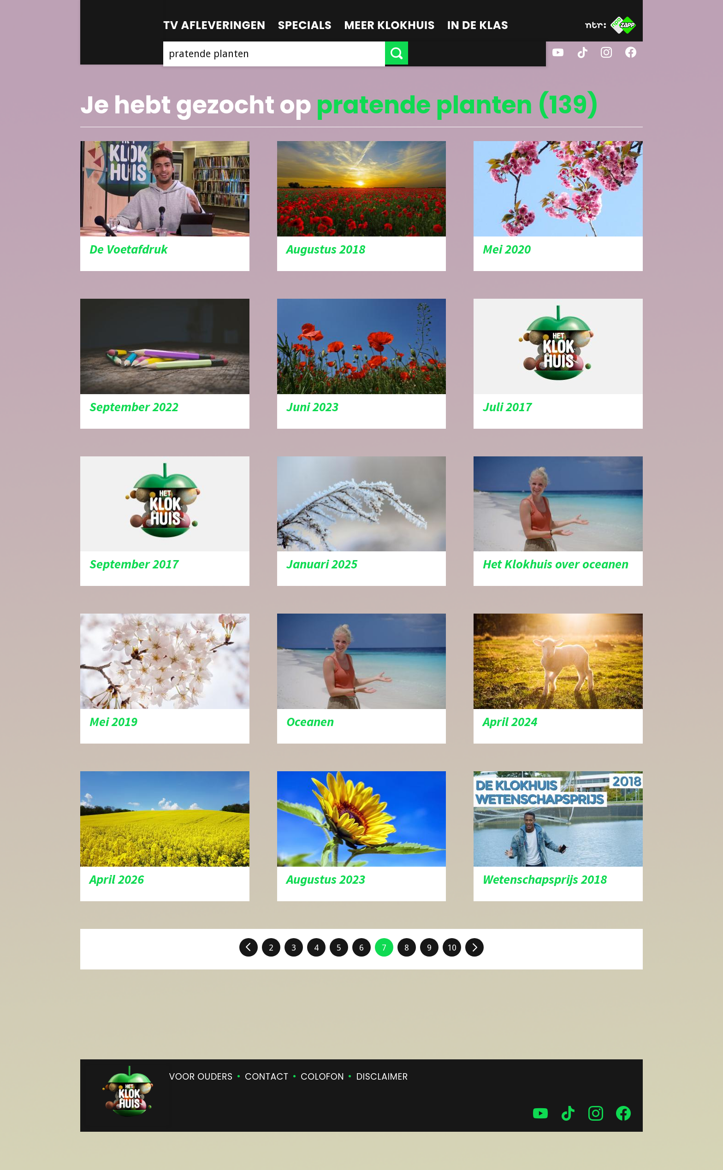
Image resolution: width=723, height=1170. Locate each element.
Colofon (322, 1076)
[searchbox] (343, 53)
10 (451, 947)
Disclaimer (382, 1076)
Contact (266, 1076)
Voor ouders (201, 1076)
